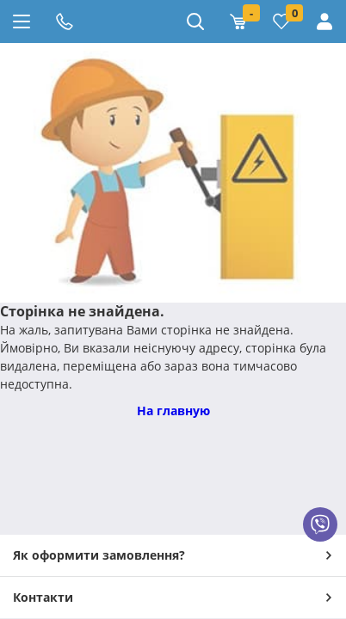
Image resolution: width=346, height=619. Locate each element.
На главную (173, 410)
